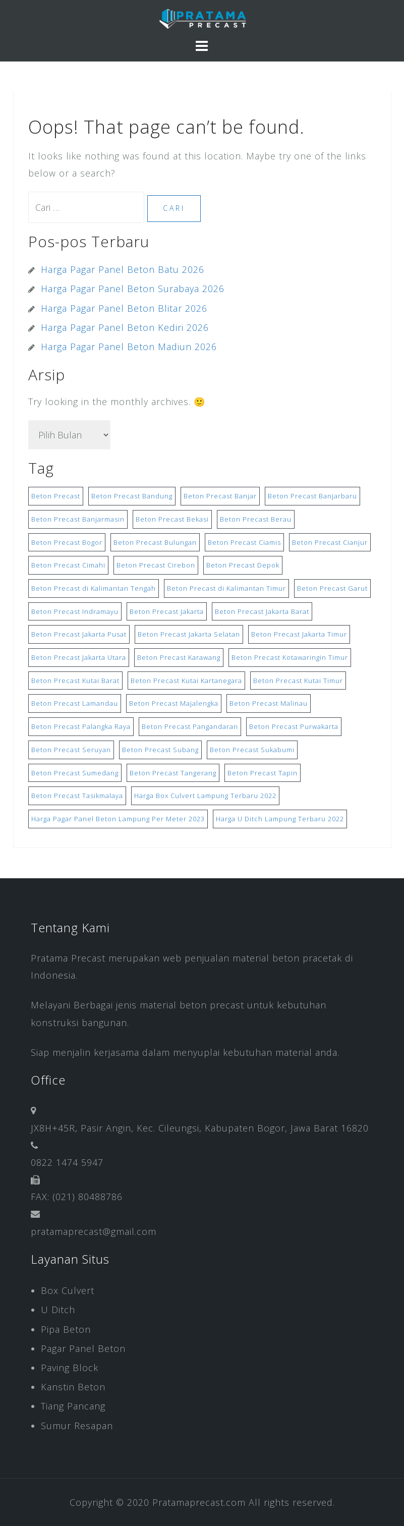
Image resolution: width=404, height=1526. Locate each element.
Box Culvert (67, 1290)
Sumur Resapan (77, 1426)
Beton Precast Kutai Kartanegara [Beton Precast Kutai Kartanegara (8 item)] (186, 680)
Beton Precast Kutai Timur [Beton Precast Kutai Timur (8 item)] (298, 680)
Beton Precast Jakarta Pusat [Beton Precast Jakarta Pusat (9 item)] (79, 634)
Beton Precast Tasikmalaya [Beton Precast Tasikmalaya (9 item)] (77, 795)
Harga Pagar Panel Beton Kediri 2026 (125, 327)
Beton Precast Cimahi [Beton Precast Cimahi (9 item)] (68, 565)
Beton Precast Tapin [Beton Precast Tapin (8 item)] (262, 772)
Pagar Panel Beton (83, 1348)
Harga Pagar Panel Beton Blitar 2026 (124, 308)
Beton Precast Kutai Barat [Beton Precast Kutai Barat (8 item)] (75, 680)
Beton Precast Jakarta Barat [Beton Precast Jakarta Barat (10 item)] (262, 611)
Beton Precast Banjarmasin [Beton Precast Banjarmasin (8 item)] (78, 519)
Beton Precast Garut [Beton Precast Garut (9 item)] (332, 588)
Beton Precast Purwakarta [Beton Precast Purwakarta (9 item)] (293, 726)
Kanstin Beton (73, 1387)
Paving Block (69, 1368)
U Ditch (58, 1310)
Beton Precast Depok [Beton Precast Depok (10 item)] (242, 565)
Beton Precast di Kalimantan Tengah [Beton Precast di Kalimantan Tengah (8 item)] (93, 588)
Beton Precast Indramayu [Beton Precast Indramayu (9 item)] (75, 611)
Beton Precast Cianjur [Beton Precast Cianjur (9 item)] (330, 542)
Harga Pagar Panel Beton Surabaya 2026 (132, 288)
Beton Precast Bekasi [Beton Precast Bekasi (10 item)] (172, 519)
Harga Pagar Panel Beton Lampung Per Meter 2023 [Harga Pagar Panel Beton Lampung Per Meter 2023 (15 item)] (118, 818)
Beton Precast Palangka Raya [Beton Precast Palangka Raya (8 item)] (81, 726)
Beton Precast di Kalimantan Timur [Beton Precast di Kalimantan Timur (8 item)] (226, 588)
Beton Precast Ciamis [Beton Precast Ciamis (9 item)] (244, 542)
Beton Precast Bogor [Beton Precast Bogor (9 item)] (66, 542)
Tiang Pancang (73, 1406)
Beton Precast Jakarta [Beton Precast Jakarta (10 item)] (167, 611)
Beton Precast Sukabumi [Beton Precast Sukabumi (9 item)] (252, 749)
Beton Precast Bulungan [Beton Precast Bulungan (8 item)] (155, 542)
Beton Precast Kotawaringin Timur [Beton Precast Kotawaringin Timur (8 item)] (290, 657)
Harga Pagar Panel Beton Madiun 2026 (129, 347)
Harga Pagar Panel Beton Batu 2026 (122, 269)
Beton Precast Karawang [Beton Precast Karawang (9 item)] (178, 657)
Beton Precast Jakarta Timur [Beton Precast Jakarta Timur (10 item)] (299, 634)
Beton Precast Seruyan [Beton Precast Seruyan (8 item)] (71, 749)
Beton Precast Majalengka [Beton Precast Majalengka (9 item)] (173, 703)
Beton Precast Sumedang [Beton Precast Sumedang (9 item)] (75, 772)
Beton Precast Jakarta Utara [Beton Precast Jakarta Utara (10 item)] (78, 657)
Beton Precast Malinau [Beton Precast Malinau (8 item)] (268, 703)
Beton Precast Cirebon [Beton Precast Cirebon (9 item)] (156, 565)
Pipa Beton (66, 1329)
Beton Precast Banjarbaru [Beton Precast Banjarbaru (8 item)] (312, 495)
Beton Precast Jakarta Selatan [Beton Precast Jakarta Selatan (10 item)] (189, 634)
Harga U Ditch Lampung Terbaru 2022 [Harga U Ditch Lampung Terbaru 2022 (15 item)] (280, 818)
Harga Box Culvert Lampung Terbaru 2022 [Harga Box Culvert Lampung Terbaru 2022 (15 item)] (205, 795)
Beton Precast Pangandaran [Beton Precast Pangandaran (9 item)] (190, 726)
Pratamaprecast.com (199, 1502)
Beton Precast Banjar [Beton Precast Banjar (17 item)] (220, 495)
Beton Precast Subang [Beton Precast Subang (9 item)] (160, 749)
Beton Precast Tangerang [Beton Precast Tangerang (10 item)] (173, 772)
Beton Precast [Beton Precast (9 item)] (55, 495)
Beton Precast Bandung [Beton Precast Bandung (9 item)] (131, 495)
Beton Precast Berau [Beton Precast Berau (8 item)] (256, 519)
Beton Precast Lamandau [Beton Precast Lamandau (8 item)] (74, 703)
